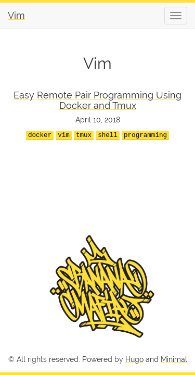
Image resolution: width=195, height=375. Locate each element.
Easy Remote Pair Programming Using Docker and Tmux (97, 100)
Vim (16, 15)
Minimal (174, 359)
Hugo (134, 359)
